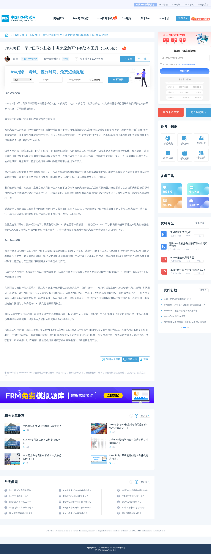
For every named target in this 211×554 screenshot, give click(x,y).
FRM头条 (18, 35)
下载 (199, 236)
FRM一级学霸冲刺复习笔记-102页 (188, 270)
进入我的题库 (198, 112)
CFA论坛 (176, 4)
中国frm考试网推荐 (145, 4)
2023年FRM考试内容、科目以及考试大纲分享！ (186, 322)
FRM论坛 (163, 4)
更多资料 (200, 223)
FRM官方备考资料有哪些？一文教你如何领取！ (42, 457)
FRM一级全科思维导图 (182, 257)
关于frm (145, 18)
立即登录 (183, 18)
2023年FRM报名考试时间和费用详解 (181, 311)
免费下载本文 (171, 112)
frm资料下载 (105, 18)
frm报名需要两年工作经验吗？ (77, 507)
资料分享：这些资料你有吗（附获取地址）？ (185, 305)
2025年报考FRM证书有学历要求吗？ (42, 426)
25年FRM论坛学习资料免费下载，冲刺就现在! (128, 441)
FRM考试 (189, 4)
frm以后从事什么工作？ (20, 502)
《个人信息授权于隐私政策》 (187, 64)
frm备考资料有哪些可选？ (21, 507)
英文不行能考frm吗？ (132, 513)
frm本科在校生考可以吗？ (134, 507)
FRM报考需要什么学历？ (21, 513)
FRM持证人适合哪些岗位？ (76, 496)
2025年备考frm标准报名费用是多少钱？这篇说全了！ (127, 426)
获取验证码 (94, 80)
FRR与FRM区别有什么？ (133, 496)
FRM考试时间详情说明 (174, 316)
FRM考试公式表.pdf (180, 232)
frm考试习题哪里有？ (132, 502)
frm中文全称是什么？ (19, 496)
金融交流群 (203, 4)
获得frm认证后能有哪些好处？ (136, 490)
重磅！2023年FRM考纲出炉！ (177, 299)
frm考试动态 (80, 18)
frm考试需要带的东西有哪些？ (77, 502)
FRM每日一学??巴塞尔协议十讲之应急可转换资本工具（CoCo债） (68, 35)
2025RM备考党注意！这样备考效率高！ (41, 441)
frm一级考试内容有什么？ (75, 513)
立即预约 (118, 79)
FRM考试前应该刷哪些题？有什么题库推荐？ (128, 457)
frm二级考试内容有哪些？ (21, 490)
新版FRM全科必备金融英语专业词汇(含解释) (187, 244)
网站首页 (58, 18)
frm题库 (127, 18)
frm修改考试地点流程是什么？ (77, 490)
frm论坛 (164, 18)
